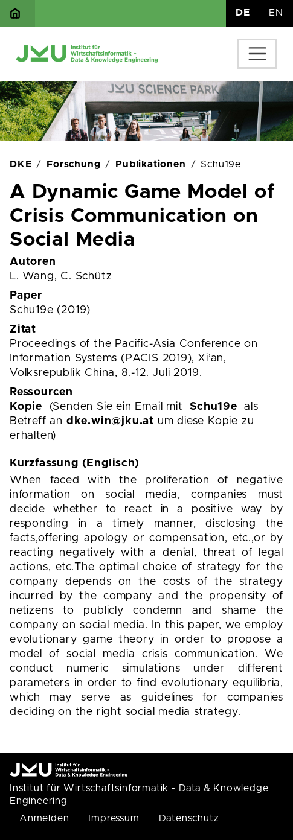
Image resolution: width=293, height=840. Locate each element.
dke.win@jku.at (110, 421)
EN (276, 13)
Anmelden (44, 818)
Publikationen (150, 164)
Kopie (26, 406)
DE (243, 13)
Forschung (73, 164)
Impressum (113, 818)
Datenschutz (189, 818)
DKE (20, 164)
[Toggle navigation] (257, 54)
